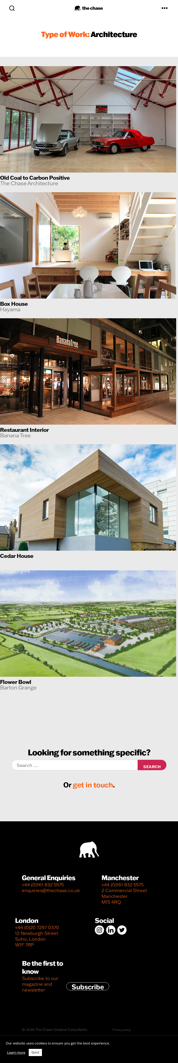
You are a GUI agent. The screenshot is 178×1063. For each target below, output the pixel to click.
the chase (92, 8)
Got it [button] (35, 1052)
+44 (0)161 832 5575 (43, 884)
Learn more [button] (16, 1053)
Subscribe (88, 986)
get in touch (93, 784)
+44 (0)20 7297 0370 (37, 927)
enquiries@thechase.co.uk (51, 890)
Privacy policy (121, 1030)
